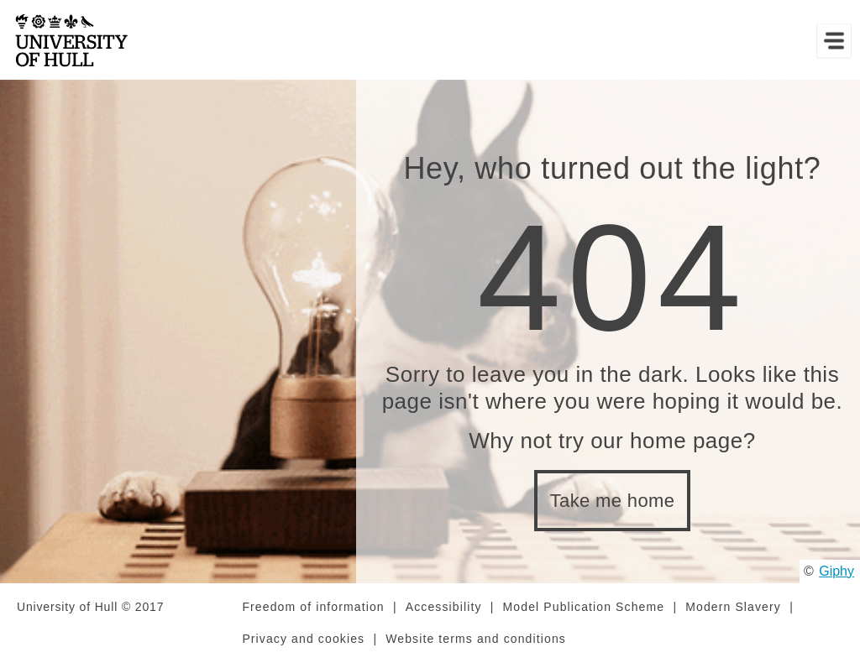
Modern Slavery (733, 606)
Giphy (836, 571)
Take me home (612, 500)
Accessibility (444, 606)
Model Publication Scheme (584, 606)
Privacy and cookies (303, 638)
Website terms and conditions (475, 638)
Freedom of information (313, 606)
